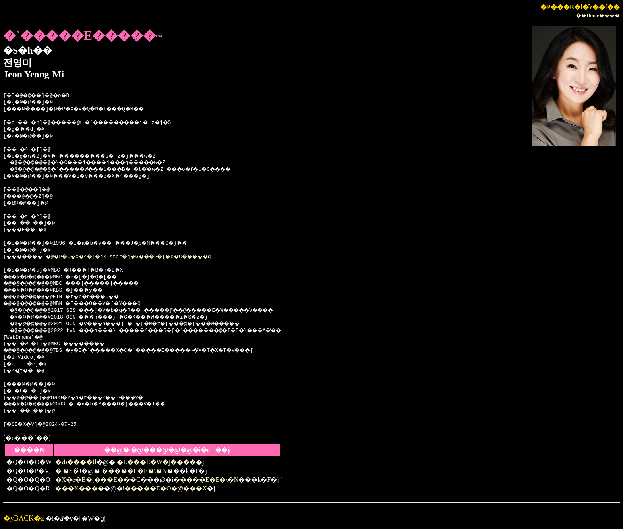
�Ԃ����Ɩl (76, 462)
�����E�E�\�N (134, 470)
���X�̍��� (79, 488)
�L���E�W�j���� (156, 462)
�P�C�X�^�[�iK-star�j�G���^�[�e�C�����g (150, 257)
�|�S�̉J (68, 470)
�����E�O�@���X (165, 488)
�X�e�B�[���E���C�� (104, 479)
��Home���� (598, 15)
